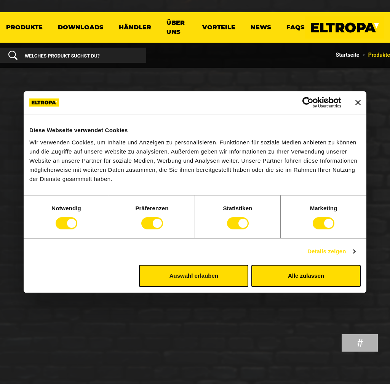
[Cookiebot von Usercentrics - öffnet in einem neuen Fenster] (308, 102)
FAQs (295, 27)
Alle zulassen (306, 275)
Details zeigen (326, 251)
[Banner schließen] (358, 102)
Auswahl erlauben (193, 275)
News (261, 27)
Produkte (24, 27)
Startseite (348, 55)
